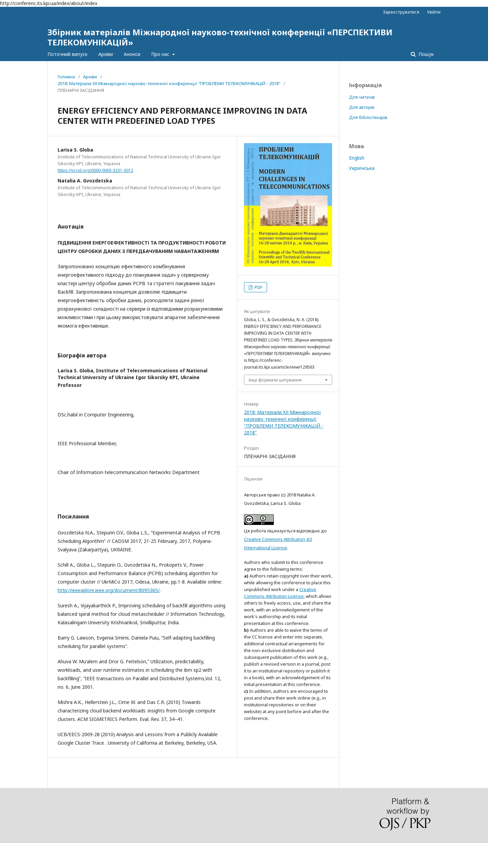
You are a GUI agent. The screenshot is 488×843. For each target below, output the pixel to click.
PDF (257, 287)
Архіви (105, 54)
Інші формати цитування (275, 380)
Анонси (132, 54)
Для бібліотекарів (368, 117)
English (356, 158)
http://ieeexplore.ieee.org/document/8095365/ (109, 590)
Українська (361, 168)
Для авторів (361, 107)
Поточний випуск (67, 54)
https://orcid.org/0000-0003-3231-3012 (95, 170)
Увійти (434, 12)
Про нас (161, 54)
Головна (66, 77)
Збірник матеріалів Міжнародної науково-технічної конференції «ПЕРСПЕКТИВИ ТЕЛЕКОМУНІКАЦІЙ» (219, 37)
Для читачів (362, 97)
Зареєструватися (401, 12)
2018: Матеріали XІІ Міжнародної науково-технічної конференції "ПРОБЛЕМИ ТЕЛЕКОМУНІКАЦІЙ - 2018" (169, 83)
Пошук (425, 54)
